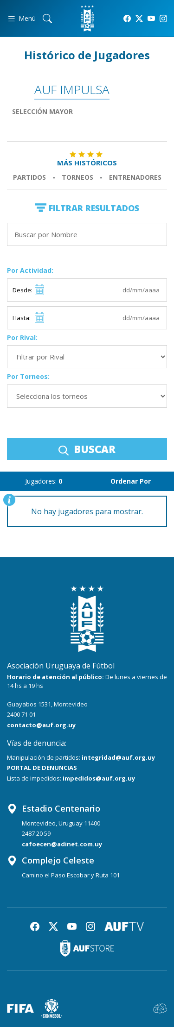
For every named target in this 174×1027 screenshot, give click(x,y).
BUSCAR (87, 449)
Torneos (77, 177)
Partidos (29, 177)
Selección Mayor (42, 111)
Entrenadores (135, 177)
